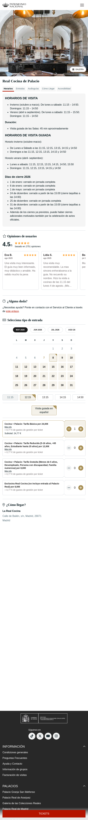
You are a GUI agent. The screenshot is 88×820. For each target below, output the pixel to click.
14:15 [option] (63, 397)
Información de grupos (15, 769)
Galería (78, 69)
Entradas (20, 88)
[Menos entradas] (68, 428)
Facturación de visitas (15, 775)
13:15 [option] (45, 397)
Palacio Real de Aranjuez (16, 797)
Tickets (44, 813)
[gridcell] (53, 358)
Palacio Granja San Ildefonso (19, 792)
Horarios (8, 88)
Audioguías (33, 88)
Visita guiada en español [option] (46, 410)
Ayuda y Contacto (12, 763)
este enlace (12, 311)
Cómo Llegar (48, 88)
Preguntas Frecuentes (15, 758)
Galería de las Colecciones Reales (22, 803)
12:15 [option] (30, 396)
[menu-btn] (82, 5)
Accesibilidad (64, 88)
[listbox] (44, 397)
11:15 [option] (10, 397)
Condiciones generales (15, 752)
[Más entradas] (80, 428)
